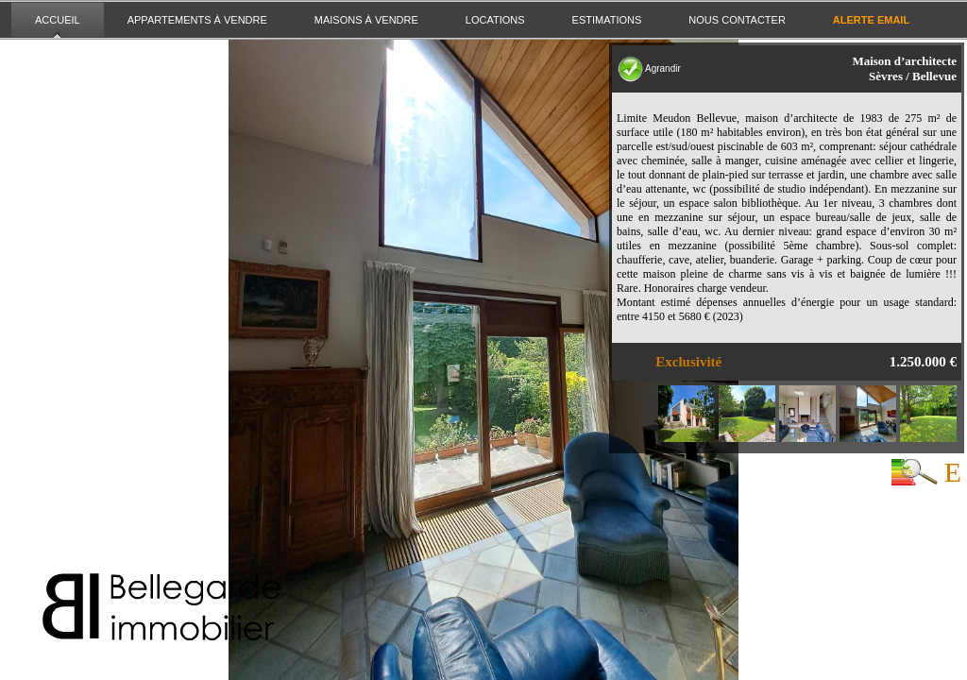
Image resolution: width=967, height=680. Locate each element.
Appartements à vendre (197, 20)
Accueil (57, 20)
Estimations (607, 20)
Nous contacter (736, 20)
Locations (495, 20)
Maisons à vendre (366, 20)
